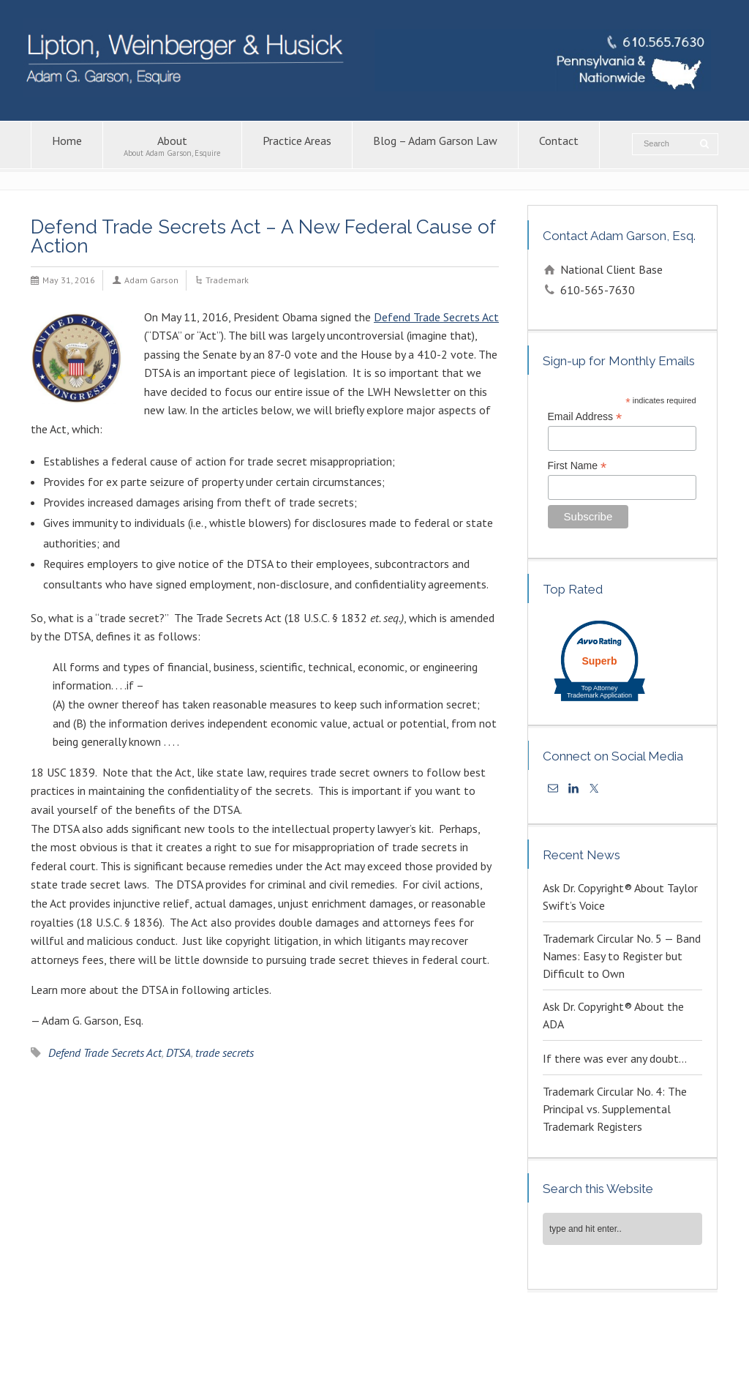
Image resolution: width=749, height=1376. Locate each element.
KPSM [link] (658, 1361)
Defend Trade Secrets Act (436, 317)
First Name (577, 466)
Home (67, 145)
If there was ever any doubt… (615, 1058)
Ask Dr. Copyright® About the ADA (613, 1015)
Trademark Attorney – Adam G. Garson (111, 1345)
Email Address (585, 417)
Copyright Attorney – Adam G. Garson (441, 1329)
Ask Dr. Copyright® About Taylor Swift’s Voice (620, 896)
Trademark (227, 279)
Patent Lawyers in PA (567, 1329)
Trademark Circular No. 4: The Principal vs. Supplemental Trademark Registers (615, 1109)
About (172, 145)
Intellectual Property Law (305, 1329)
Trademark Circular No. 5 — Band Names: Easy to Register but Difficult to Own (622, 956)
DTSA (178, 1052)
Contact (559, 145)
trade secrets (224, 1052)
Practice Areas (297, 145)
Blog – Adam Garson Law (435, 145)
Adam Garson (151, 279)
